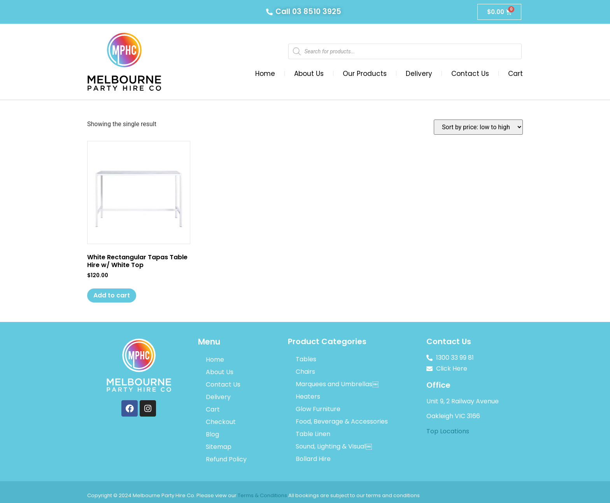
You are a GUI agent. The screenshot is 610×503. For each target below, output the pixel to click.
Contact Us (470, 73)
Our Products (365, 73)
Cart (515, 73)
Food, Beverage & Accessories (342, 421)
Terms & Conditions (262, 495)
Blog (212, 434)
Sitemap (218, 446)
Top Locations (447, 431)
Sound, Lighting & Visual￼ (334, 446)
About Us (309, 73)
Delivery (419, 73)
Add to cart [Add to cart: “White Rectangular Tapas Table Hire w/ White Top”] (111, 295)
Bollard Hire (313, 458)
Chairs (305, 371)
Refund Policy (226, 459)
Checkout (221, 421)
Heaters (308, 396)
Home (265, 73)
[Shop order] (478, 127)
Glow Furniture (318, 409)
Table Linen (313, 433)
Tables (306, 359)
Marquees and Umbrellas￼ (337, 384)
